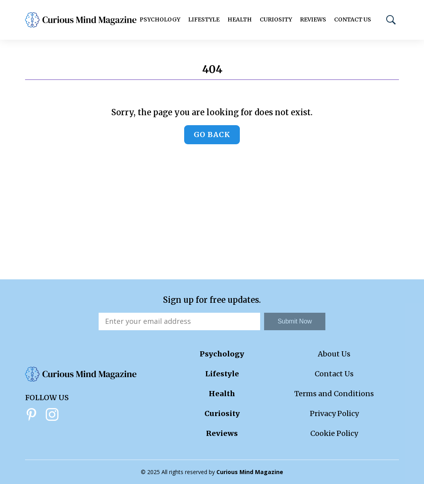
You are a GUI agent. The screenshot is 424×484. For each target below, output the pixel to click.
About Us (334, 353)
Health (240, 19)
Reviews (313, 19)
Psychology (160, 19)
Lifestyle (204, 19)
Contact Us (352, 19)
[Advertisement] (212, 219)
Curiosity (276, 19)
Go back (212, 134)
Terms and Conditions (334, 393)
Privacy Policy (334, 413)
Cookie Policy (334, 433)
